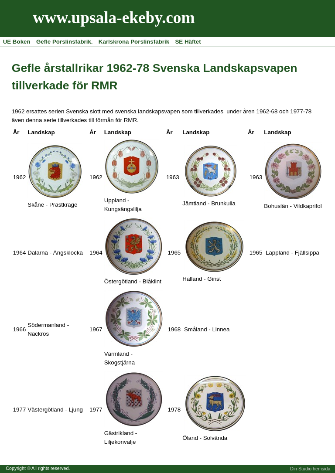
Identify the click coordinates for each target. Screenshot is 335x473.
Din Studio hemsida (310, 468)
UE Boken (17, 41)
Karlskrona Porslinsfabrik (134, 41)
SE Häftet (188, 41)
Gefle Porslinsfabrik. (64, 41)
